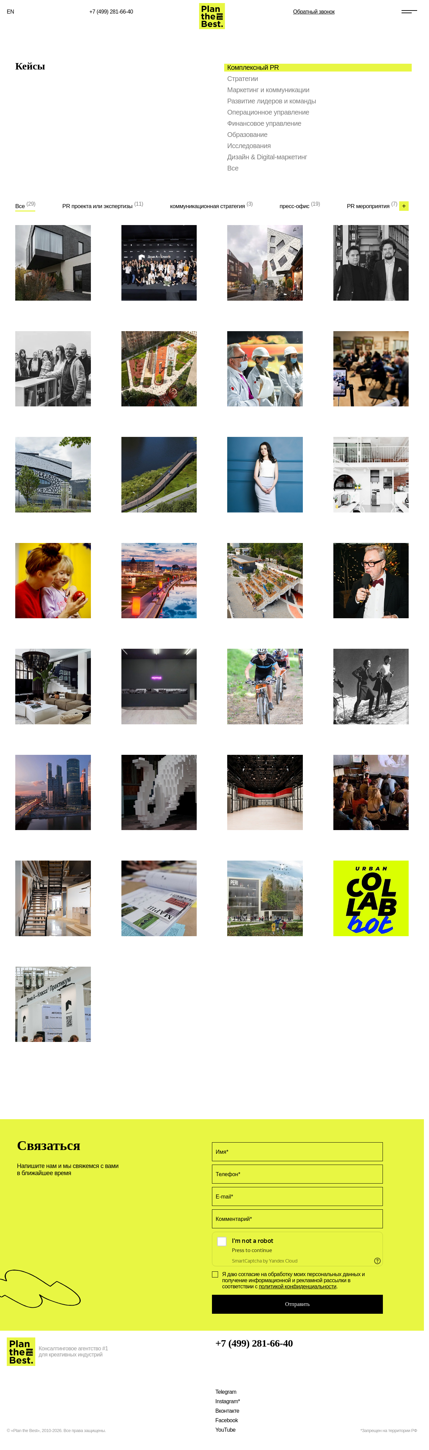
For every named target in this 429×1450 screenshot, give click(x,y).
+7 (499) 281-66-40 (111, 12)
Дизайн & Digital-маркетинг (267, 157)
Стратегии (242, 78)
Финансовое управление (264, 123)
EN (10, 12)
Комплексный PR (253, 67)
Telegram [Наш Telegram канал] (225, 1392)
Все (232, 168)
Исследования (249, 145)
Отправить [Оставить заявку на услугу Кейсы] (297, 1304)
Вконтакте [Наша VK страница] (227, 1411)
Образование (247, 134)
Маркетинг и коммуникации (268, 90)
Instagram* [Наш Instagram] (227, 1401)
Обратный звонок (313, 12)
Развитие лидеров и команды (271, 101)
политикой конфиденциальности (297, 1286)
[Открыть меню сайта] (409, 12)
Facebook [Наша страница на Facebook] (226, 1420)
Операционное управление (268, 112)
